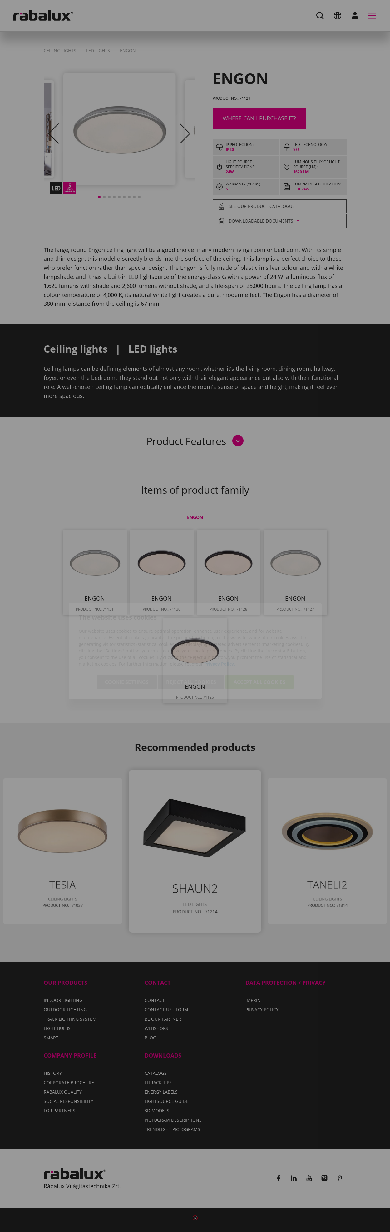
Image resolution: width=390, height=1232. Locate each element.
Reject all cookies (191, 647)
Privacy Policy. (219, 629)
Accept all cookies (259, 647)
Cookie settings (127, 647)
